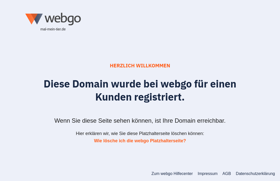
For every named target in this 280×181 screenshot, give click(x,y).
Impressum (208, 173)
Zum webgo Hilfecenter (172, 173)
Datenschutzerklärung (255, 173)
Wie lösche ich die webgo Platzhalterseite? (140, 140)
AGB (226, 173)
